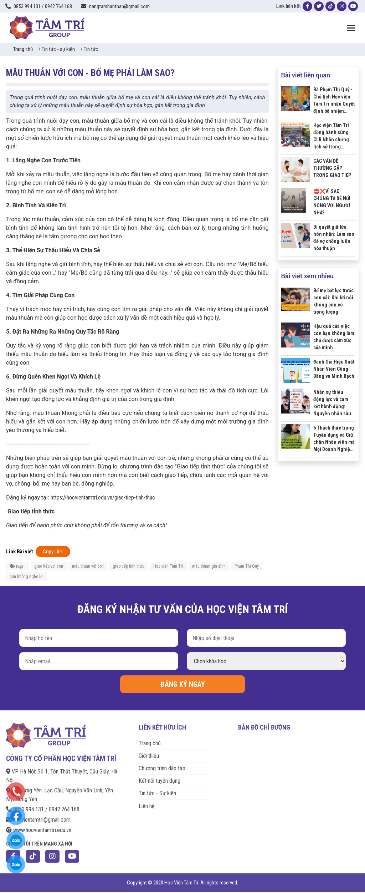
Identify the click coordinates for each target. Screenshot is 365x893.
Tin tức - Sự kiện (157, 790)
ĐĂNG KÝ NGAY (182, 684)
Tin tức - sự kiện (58, 49)
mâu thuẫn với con (88, 566)
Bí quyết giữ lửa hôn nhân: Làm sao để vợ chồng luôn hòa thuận (333, 237)
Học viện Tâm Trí (168, 566)
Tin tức (91, 49)
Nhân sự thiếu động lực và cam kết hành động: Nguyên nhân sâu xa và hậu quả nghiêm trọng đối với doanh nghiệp (332, 403)
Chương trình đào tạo (162, 765)
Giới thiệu (149, 752)
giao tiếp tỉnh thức (128, 566)
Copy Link (53, 551)
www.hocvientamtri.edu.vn (38, 826)
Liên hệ (147, 802)
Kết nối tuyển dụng (159, 777)
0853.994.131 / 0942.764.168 (42, 806)
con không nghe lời (26, 576)
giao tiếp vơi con (48, 566)
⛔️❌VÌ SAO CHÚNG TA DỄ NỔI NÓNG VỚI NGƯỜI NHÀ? (331, 201)
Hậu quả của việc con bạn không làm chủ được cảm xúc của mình (333, 336)
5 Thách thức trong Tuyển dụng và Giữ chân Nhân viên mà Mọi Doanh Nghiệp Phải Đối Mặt (334, 439)
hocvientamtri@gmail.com (38, 816)
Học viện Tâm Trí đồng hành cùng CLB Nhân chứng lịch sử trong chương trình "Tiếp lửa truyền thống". (333, 136)
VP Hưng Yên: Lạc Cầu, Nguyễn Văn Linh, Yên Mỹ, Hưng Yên (59, 791)
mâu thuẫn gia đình (209, 566)
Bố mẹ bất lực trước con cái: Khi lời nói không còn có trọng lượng (333, 301)
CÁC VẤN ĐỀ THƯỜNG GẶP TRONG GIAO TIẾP (332, 168)
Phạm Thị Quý (247, 566)
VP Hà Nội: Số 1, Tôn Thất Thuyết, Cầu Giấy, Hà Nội (61, 772)
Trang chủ (23, 49)
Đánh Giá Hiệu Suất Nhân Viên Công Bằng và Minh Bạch (333, 369)
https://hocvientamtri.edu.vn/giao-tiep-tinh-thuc (103, 497)
